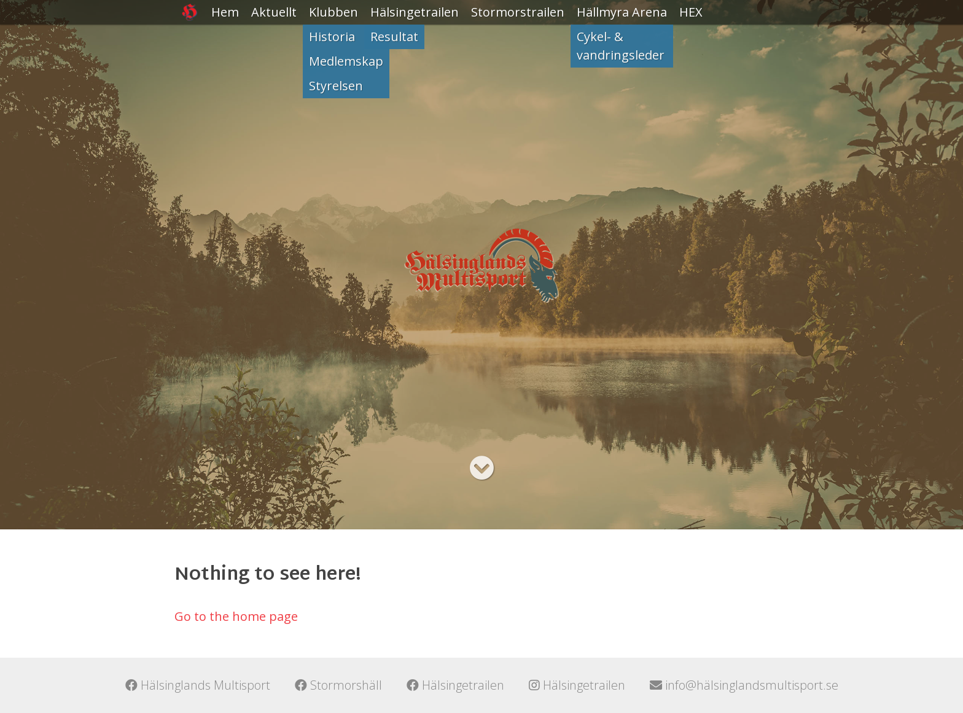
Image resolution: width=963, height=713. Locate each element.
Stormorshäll (338, 685)
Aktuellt (274, 12)
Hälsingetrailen (414, 12)
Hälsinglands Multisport (197, 685)
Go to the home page (236, 616)
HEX (691, 12)
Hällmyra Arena (622, 12)
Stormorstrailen (517, 12)
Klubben (333, 12)
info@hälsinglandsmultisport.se (744, 685)
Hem (225, 12)
